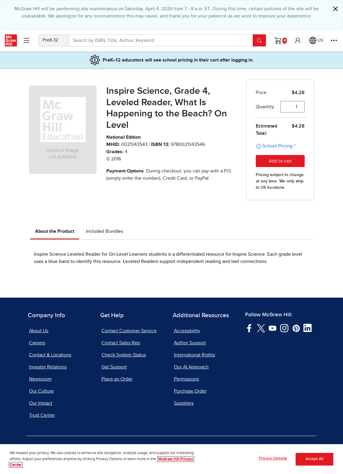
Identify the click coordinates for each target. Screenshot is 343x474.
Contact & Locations (50, 354)
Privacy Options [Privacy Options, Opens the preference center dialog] (273, 458)
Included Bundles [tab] (104, 231)
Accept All (314, 459)
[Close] (335, 8)
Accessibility (187, 330)
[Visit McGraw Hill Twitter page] (261, 327)
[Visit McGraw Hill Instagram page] (284, 327)
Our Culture (41, 391)
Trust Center (42, 415)
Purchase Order (190, 391)
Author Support (190, 342)
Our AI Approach (191, 367)
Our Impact (40, 403)
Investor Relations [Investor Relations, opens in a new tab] (48, 367)
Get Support (114, 367)
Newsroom (40, 379)
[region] (171, 459)
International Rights (194, 354)
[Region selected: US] (316, 40)
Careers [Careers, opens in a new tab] (37, 342)
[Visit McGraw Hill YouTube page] (272, 327)
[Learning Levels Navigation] (26, 40)
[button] (298, 40)
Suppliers (184, 403)
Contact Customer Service (129, 330)
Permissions (186, 379)
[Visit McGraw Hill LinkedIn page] (307, 327)
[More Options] (334, 40)
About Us (38, 330)
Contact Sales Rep (120, 342)
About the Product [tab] (54, 231)
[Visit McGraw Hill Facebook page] (249, 327)
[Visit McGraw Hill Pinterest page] (296, 327)
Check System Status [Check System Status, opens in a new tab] (123, 354)
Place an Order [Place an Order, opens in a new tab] (117, 379)
